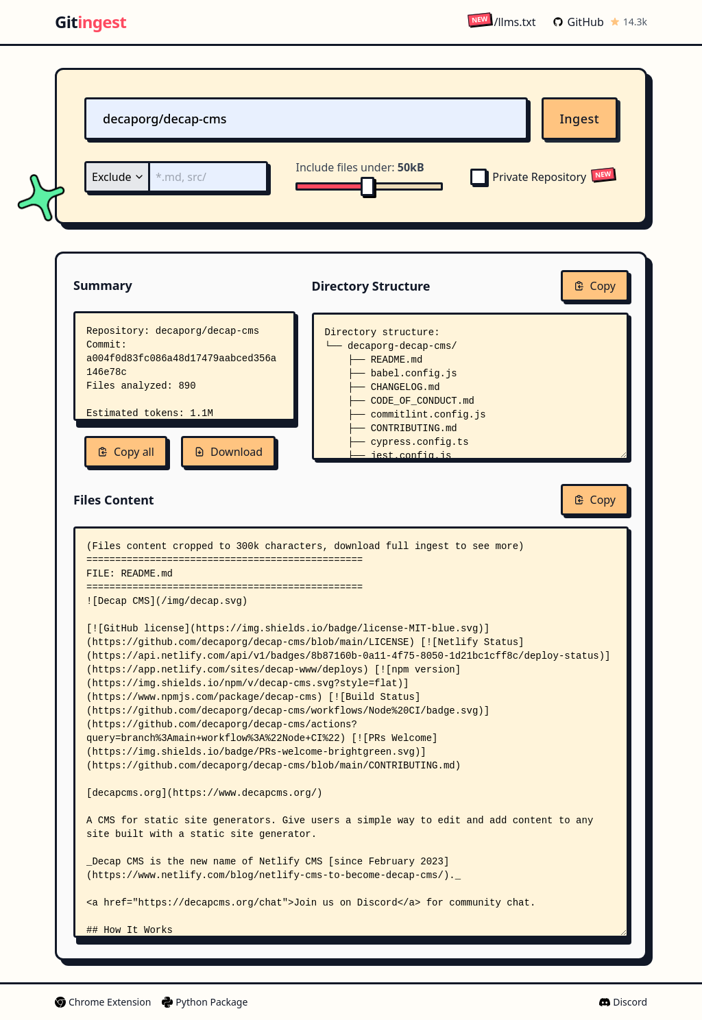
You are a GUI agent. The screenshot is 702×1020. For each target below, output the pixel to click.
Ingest (580, 118)
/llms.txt (501, 21)
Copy (595, 285)
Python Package (204, 1001)
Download (228, 451)
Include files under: (359, 167)
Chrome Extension (103, 1001)
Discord (623, 1001)
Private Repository (528, 177)
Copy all (125, 451)
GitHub (578, 21)
